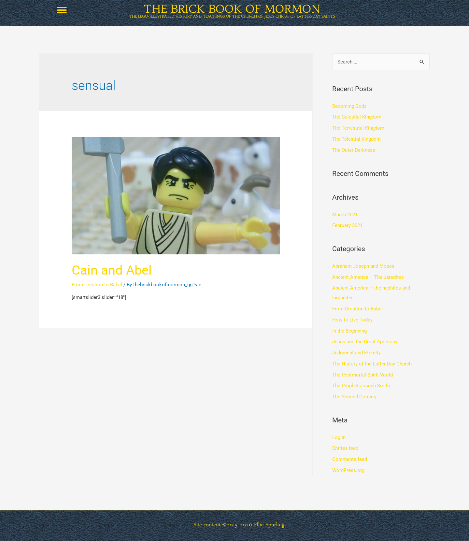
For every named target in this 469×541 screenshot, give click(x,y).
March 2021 (345, 215)
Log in (339, 437)
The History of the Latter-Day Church (372, 364)
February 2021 (347, 225)
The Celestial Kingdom (356, 117)
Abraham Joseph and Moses (363, 266)
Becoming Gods (349, 106)
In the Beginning (349, 331)
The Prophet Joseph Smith (361, 386)
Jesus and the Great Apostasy (364, 342)
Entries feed (345, 448)
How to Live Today (352, 320)
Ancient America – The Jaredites (368, 277)
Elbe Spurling (269, 524)
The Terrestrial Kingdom (358, 128)
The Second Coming (354, 397)
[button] (62, 10)
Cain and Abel (112, 270)
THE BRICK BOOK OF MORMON (232, 9)
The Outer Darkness (353, 150)
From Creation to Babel (97, 285)
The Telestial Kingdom (356, 139)
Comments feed (349, 459)
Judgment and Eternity (356, 353)
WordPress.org (348, 470)
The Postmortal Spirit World (362, 375)
